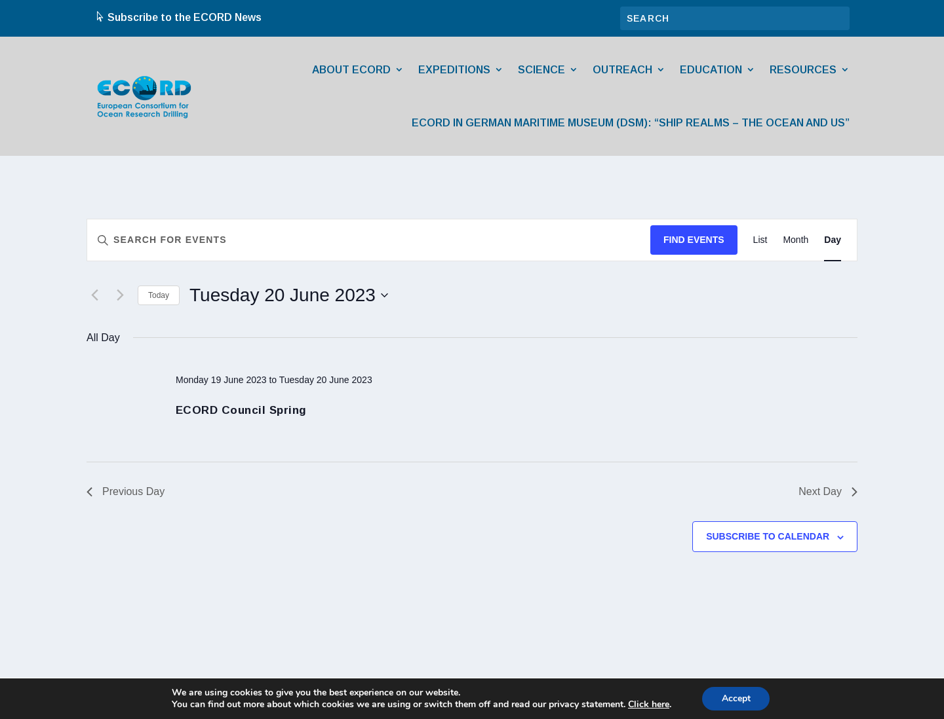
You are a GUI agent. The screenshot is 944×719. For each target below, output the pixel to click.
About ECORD (351, 69)
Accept (736, 698)
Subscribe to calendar (767, 536)
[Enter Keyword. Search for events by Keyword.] (368, 240)
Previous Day (126, 491)
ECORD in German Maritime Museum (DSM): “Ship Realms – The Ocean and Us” (631, 122)
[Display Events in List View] (760, 240)
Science (541, 69)
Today (158, 295)
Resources (803, 69)
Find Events (693, 239)
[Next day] (120, 295)
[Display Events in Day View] (832, 240)
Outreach (622, 69)
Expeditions (454, 69)
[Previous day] (94, 295)
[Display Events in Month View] (795, 240)
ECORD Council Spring (241, 410)
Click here (648, 704)
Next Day (827, 491)
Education (711, 69)
